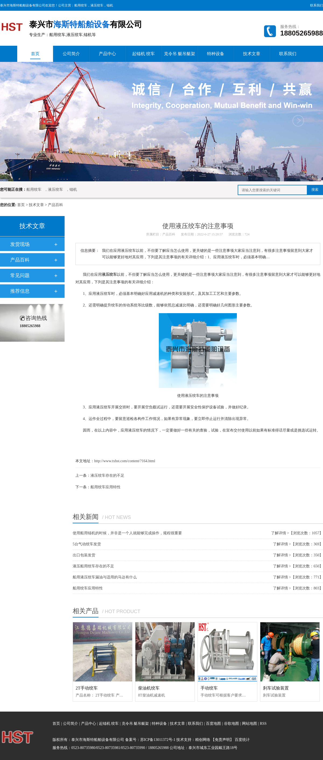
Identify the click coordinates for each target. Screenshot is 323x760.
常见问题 (20, 275)
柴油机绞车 (149, 688)
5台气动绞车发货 (87, 544)
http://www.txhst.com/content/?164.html (124, 461)
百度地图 (213, 724)
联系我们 (316, 5)
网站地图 (250, 724)
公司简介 (71, 53)
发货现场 (20, 244)
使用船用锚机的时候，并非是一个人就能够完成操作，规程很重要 (127, 533)
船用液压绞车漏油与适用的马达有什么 (105, 577)
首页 (35, 55)
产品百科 (55, 205)
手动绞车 (209, 688)
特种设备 (215, 53)
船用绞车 (80, 5)
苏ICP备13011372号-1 (157, 740)
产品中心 (107, 53)
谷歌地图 (231, 724)
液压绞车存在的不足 (107, 475)
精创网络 (202, 740)
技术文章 (251, 53)
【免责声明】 (222, 740)
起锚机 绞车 (143, 53)
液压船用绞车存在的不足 (93, 566)
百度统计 (242, 740)
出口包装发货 (84, 555)
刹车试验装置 (276, 688)
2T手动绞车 (87, 688)
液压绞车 (96, 5)
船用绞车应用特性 (105, 487)
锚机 (110, 5)
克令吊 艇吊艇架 (179, 53)
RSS (263, 724)
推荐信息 (20, 291)
